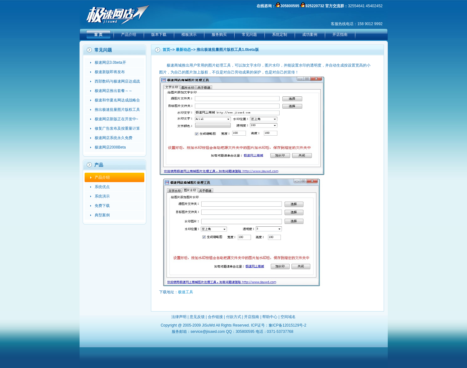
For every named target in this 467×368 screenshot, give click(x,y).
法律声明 (178, 317)
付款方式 (233, 317)
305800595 (290, 6)
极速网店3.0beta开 (110, 62)
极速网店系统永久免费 (113, 138)
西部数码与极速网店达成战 (117, 81)
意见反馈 (197, 317)
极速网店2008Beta (110, 147)
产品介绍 (128, 34)
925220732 (314, 6)
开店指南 (339, 34)
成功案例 (309, 34)
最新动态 (183, 49)
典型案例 (102, 215)
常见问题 (249, 34)
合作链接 (215, 317)
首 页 (98, 34)
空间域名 (288, 317)
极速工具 (185, 292)
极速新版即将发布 (110, 72)
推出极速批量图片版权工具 (117, 109)
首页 (166, 49)
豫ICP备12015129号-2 (287, 325)
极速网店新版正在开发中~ (116, 119)
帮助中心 (269, 317)
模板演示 (189, 34)
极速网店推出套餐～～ (113, 91)
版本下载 (158, 34)
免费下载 (102, 205)
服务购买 (219, 34)
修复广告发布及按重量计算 (117, 128)
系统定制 (279, 34)
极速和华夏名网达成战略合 (117, 100)
